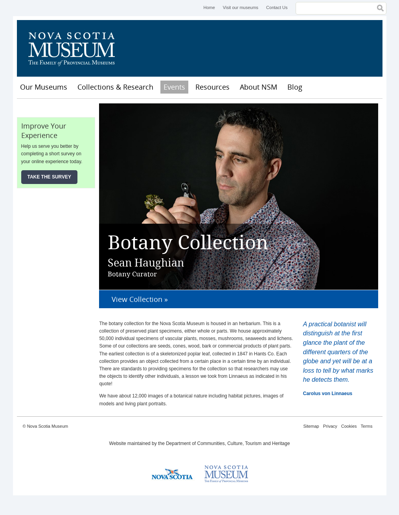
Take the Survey (50, 177)
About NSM (258, 87)
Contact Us (276, 7)
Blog (294, 87)
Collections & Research (115, 87)
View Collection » (140, 299)
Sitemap (311, 426)
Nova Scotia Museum (76, 48)
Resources (212, 87)
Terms (367, 426)
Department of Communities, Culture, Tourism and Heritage (228, 443)
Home (209, 7)
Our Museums (43, 87)
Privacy (330, 426)
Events (174, 87)
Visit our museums (240, 7)
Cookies (349, 426)
